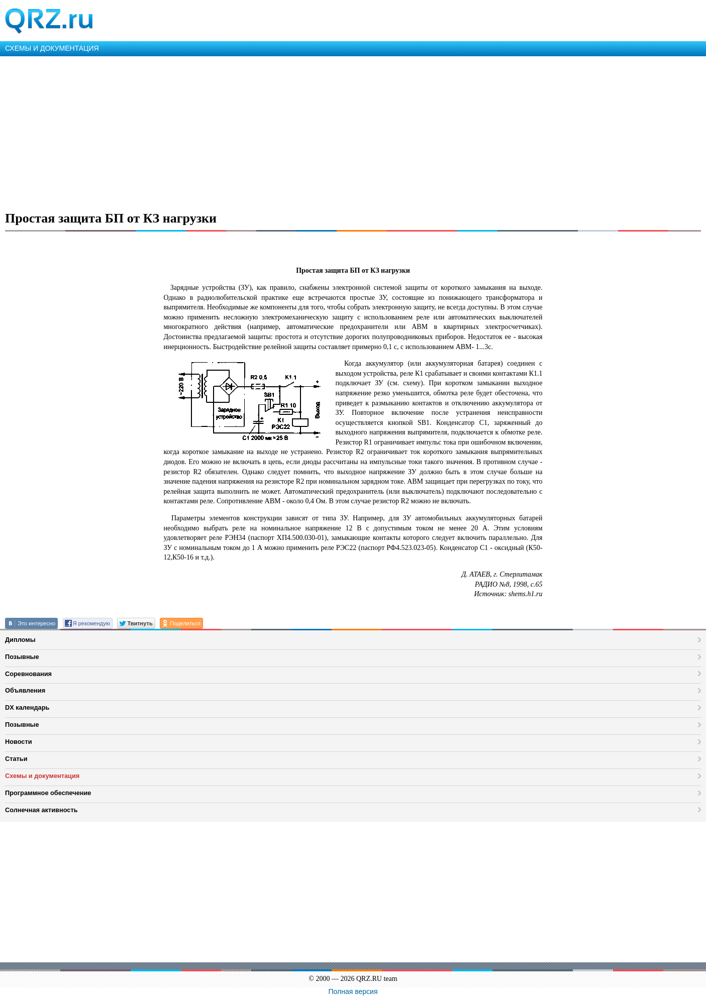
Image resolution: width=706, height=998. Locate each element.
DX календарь (27, 707)
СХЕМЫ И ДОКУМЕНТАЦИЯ (52, 48)
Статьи (16, 758)
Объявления (25, 690)
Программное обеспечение (48, 793)
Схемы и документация (42, 776)
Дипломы (20, 639)
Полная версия (353, 991)
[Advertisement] (301, 131)
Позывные (22, 656)
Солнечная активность (41, 810)
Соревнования (28, 674)
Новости (18, 741)
